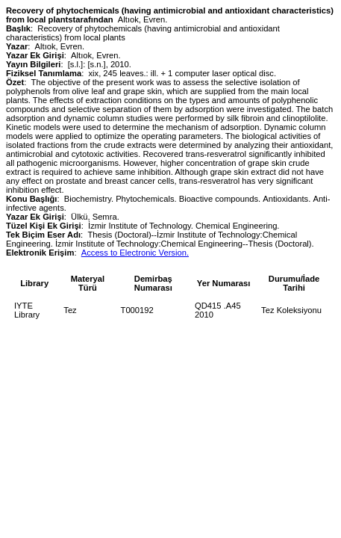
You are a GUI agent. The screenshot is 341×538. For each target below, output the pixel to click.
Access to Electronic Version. (135, 252)
